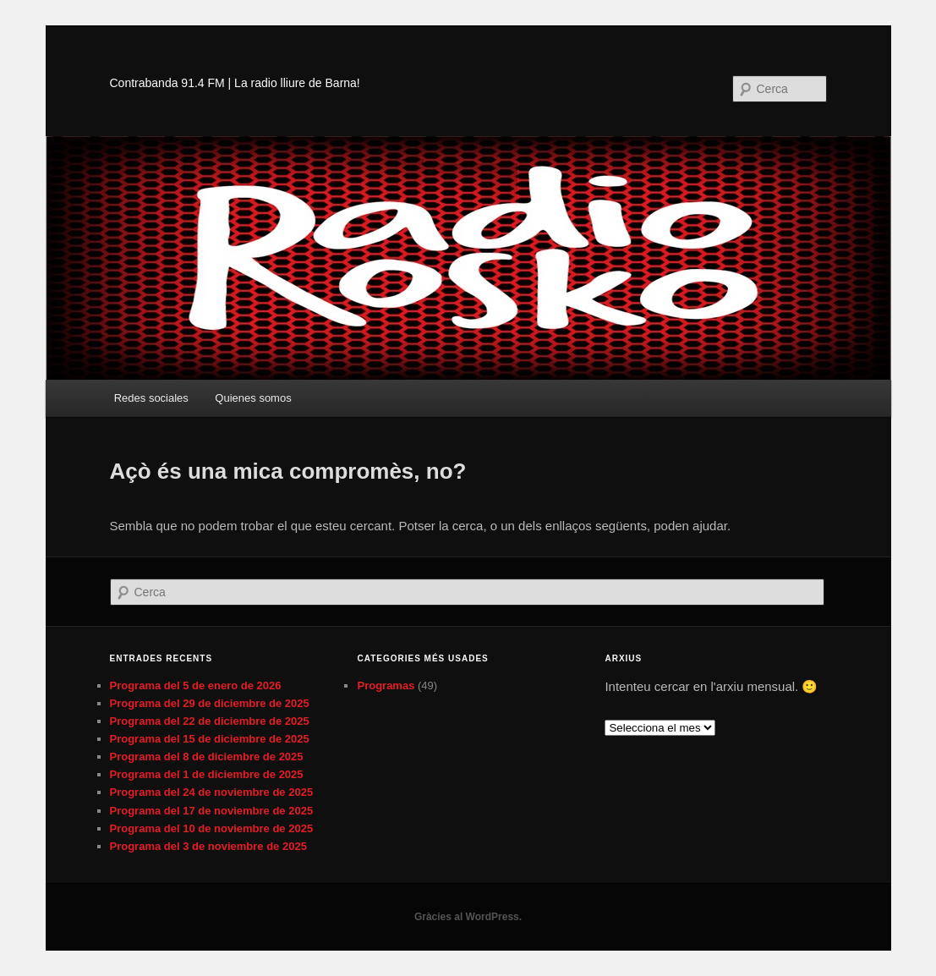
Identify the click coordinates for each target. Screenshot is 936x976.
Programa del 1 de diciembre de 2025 (207, 774)
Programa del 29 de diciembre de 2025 (209, 703)
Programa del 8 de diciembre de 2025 (207, 756)
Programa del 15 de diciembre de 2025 (209, 738)
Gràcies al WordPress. (468, 917)
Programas (385, 685)
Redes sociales (151, 398)
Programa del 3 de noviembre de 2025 (208, 846)
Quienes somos (253, 398)
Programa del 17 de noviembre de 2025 (212, 810)
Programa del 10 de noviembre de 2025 (212, 828)
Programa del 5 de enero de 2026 (196, 685)
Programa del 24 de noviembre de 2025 (212, 792)
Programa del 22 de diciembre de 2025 (209, 721)
